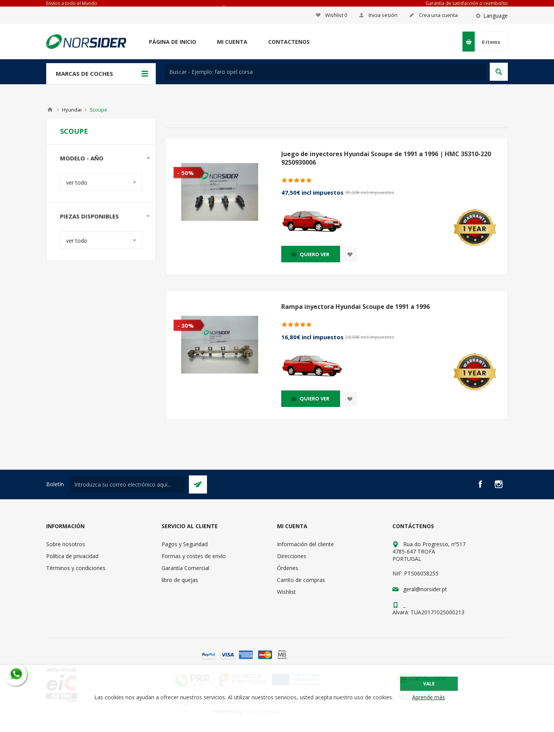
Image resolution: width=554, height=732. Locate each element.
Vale (429, 683)
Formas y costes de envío (194, 556)
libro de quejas (180, 580)
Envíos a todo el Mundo (71, 3)
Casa (50, 109)
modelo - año (81, 158)
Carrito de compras (301, 580)
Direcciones (291, 556)
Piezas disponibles (89, 216)
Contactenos (289, 41)
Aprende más (428, 697)
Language (495, 15)
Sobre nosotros (65, 544)
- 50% (185, 173)
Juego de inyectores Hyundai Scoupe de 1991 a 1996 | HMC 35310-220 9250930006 (386, 158)
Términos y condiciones (75, 568)
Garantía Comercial (185, 568)
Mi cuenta (232, 41)
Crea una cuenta (438, 15)
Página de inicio (172, 41)
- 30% (185, 325)
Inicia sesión (383, 15)
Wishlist (286, 591)
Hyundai (72, 109)
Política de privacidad (72, 556)
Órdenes (287, 568)
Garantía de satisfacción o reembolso (467, 3)
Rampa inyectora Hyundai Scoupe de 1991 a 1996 (355, 306)
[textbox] (325, 71)
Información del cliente (305, 544)
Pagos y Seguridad (185, 544)
